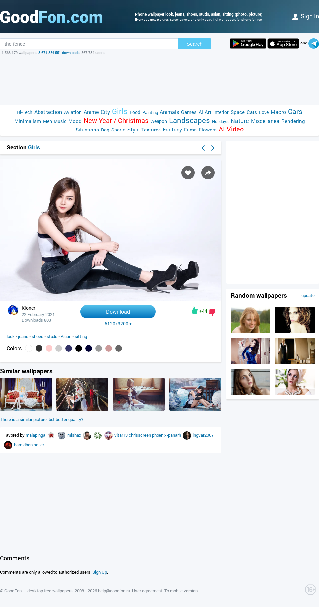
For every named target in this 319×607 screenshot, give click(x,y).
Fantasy (172, 129)
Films (190, 129)
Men (47, 121)
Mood (75, 121)
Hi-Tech (24, 112)
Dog (105, 130)
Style (133, 129)
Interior (221, 112)
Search (195, 44)
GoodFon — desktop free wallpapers (38, 591)
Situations (87, 129)
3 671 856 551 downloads (59, 52)
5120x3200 (118, 323)
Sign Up (99, 572)
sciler (39, 445)
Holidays (220, 121)
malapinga (36, 435)
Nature (240, 121)
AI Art (205, 112)
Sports (118, 130)
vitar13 (121, 435)
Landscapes (189, 120)
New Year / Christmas (116, 120)
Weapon (158, 121)
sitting (81, 336)
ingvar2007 (203, 435)
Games (189, 112)
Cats (252, 112)
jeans (23, 336)
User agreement (147, 591)
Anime (91, 111)
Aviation (73, 112)
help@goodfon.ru (114, 591)
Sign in (305, 16)
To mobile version (181, 591)
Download (118, 311)
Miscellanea (265, 120)
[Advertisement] (159, 80)
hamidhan (24, 445)
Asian (66, 336)
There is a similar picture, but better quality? (41, 419)
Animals (169, 111)
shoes (37, 336)
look (11, 336)
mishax (74, 435)
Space (238, 112)
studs (52, 336)
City (105, 111)
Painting (150, 112)
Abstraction (48, 111)
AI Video (231, 129)
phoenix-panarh (167, 435)
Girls (120, 111)
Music (60, 121)
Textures (151, 129)
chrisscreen (140, 435)
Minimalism (27, 121)
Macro (278, 111)
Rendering (293, 121)
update (308, 295)
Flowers (208, 129)
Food (135, 112)
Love (264, 112)
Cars (295, 111)
